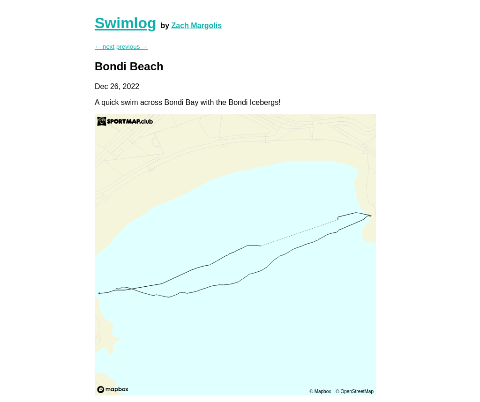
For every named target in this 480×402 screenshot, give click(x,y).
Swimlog (126, 23)
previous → (132, 46)
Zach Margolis (197, 26)
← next (104, 46)
